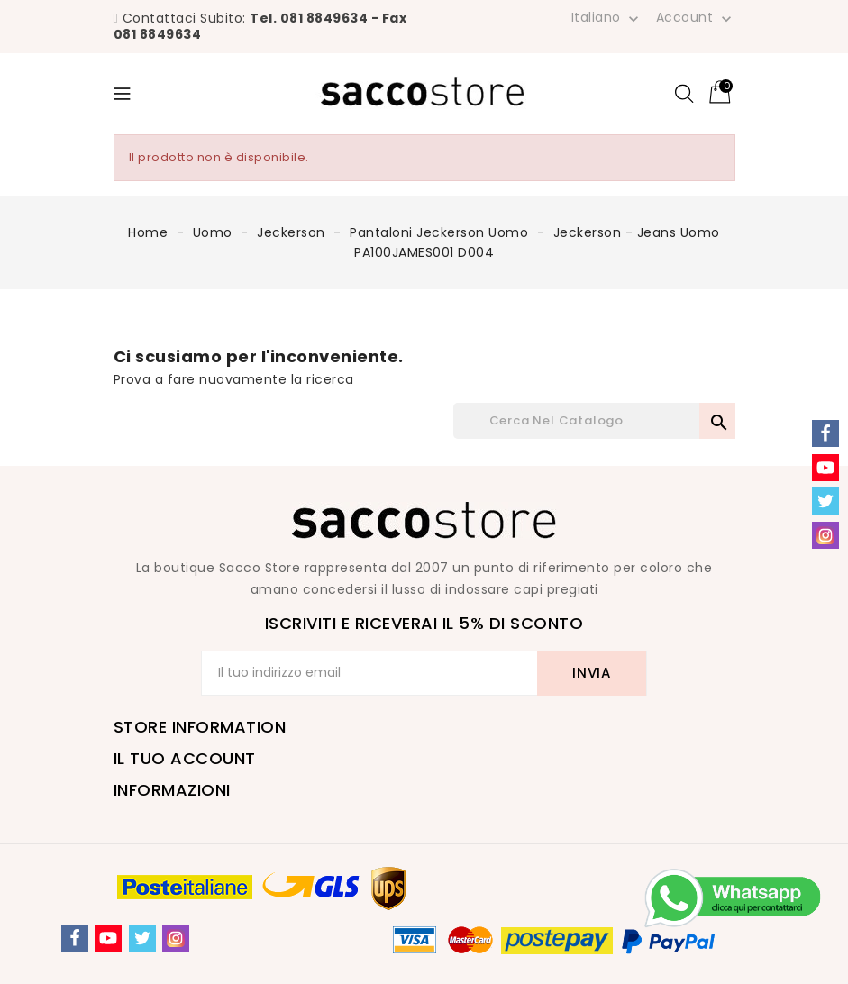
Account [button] (695, 18)
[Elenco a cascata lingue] (607, 17)
